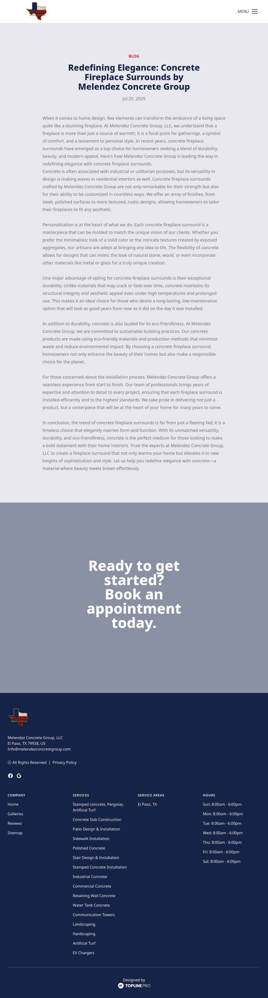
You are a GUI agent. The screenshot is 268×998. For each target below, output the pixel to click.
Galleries (15, 813)
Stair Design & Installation (96, 857)
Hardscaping (84, 933)
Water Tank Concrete (91, 905)
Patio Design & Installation (96, 829)
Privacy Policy (64, 762)
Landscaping (84, 924)
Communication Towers (94, 914)
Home (13, 804)
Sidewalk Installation (91, 838)
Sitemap (15, 832)
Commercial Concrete (92, 886)
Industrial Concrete (90, 876)
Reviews (15, 823)
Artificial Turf (84, 943)
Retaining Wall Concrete (94, 895)
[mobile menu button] (254, 11)
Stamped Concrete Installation (100, 867)
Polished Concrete (89, 848)
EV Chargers (83, 952)
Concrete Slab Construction (97, 819)
